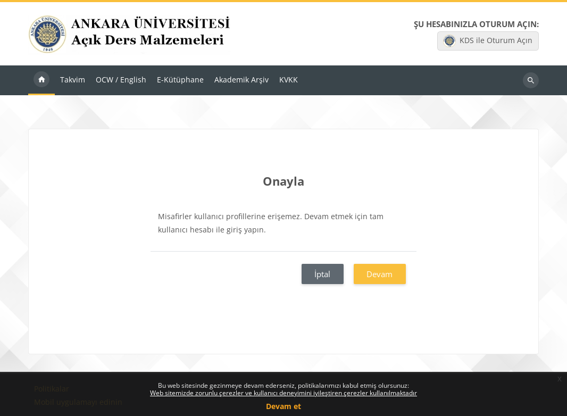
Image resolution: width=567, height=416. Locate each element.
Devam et (283, 406)
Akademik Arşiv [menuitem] (241, 80)
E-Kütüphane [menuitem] (180, 80)
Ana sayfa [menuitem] (41, 81)
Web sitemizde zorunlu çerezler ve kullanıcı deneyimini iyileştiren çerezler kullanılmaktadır (283, 392)
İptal (322, 274)
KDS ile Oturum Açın (487, 41)
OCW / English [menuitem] (121, 80)
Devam (379, 274)
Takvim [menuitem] (72, 80)
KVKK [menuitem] (288, 80)
